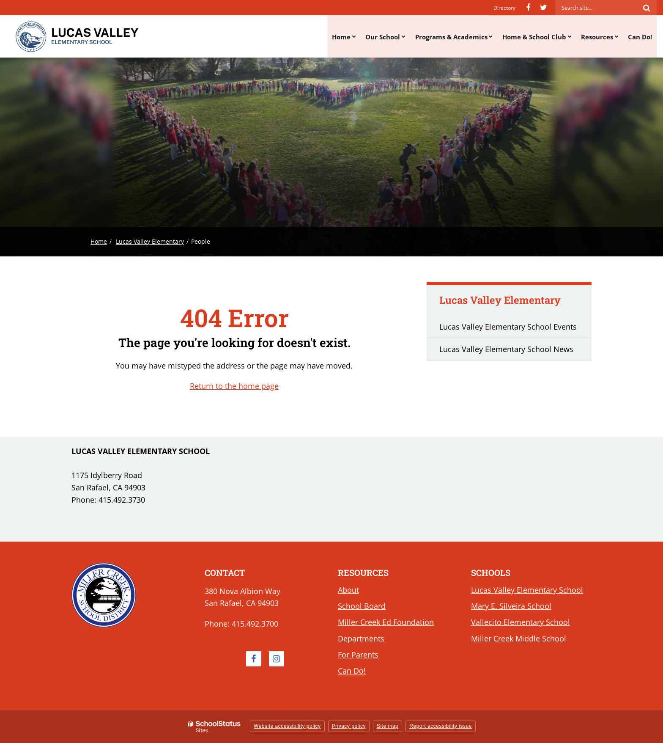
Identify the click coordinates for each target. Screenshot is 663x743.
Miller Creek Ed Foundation (386, 622)
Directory (504, 7)
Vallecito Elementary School (520, 622)
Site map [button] (387, 726)
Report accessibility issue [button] (440, 726)
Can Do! (352, 671)
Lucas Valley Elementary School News (506, 349)
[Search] (646, 7)
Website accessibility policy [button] (287, 726)
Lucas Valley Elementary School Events (508, 327)
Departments (361, 638)
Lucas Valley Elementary (150, 241)
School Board (362, 606)
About (348, 590)
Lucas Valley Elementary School (527, 590)
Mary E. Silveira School (511, 606)
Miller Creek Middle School (518, 638)
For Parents (358, 654)
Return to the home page (234, 386)
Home (98, 241)
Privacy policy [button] (349, 726)
